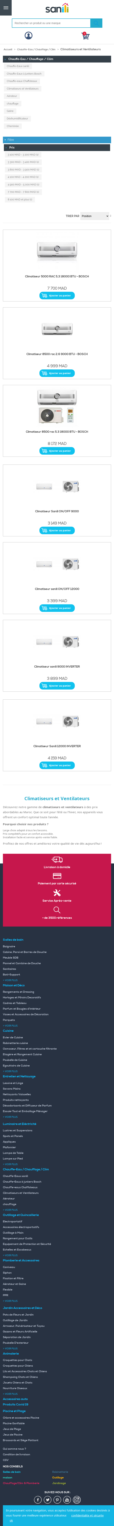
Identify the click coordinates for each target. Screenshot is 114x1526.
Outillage (58, 1477)
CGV (6, 1460)
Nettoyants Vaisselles (17, 1094)
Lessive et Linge (13, 1083)
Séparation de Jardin (17, 1337)
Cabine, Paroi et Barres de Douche (25, 952)
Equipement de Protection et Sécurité (27, 1244)
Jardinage (59, 1483)
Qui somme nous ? (14, 1449)
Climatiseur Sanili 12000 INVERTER (57, 746)
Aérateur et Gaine (14, 1284)
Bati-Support (11, 974)
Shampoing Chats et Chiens (20, 1377)
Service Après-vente (57, 901)
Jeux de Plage (12, 1429)
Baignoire (9, 946)
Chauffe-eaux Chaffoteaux (22, 81)
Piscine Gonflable (14, 1423)
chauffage (12, 103)
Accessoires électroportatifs (21, 1227)
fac (38, 1500)
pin (57, 1500)
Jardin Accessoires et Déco (22, 1308)
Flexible (7, 1289)
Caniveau (9, 1267)
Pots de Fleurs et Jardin (18, 1315)
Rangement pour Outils (17, 1238)
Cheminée (13, 126)
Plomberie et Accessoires (21, 1260)
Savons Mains (12, 1089)
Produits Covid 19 (15, 1404)
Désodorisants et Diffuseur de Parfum (27, 1105)
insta (77, 1500)
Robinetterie (60, 1472)
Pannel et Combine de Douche (22, 963)
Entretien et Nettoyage (19, 1076)
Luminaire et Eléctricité (19, 1124)
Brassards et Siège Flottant (20, 1440)
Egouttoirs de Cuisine (16, 1065)
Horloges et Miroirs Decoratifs (22, 997)
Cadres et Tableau (14, 1003)
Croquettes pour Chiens (18, 1366)
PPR (5, 1295)
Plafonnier (9, 1147)
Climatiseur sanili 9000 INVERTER (57, 667)
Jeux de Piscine (13, 1435)
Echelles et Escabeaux (17, 1250)
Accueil (8, 49)
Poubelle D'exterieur (16, 1343)
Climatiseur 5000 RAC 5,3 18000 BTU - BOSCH (57, 276)
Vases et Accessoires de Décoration (26, 1014)
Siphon (7, 1273)
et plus (20, 199)
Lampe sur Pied (13, 1158)
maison (7, 1477)
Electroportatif (12, 1221)
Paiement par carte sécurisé (57, 883)
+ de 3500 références (57, 918)
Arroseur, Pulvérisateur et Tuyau (23, 1326)
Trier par (72, 216)
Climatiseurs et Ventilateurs (22, 88)
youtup (67, 1500)
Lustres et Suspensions (17, 1130)
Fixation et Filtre (13, 1278)
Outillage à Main (13, 1233)
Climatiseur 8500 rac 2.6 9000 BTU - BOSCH (57, 354)
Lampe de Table (13, 1153)
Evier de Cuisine (13, 1037)
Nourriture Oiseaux (15, 1388)
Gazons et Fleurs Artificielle (20, 1331)
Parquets (9, 1020)
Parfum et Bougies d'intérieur (22, 1009)
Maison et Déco (14, 985)
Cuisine (8, 1031)
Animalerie (11, 1354)
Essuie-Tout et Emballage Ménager (25, 1111)
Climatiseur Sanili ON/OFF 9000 (57, 511)
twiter (48, 1500)
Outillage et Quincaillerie (21, 1215)
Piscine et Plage (14, 1411)
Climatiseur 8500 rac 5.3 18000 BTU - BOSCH (57, 432)
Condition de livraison (16, 1454)
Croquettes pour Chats (17, 1360)
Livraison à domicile (57, 867)
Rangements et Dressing (18, 992)
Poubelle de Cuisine (15, 1060)
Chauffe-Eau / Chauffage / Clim (36, 49)
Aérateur (12, 96)
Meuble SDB (10, 958)
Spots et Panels (13, 1136)
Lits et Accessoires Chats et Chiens (25, 1371)
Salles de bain (13, 940)
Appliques (9, 1142)
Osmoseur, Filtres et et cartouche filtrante (30, 1049)
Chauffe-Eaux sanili (18, 66)
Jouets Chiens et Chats (17, 1382)
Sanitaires (9, 969)
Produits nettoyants (16, 1100)
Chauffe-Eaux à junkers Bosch (24, 73)
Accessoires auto (15, 1399)
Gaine (10, 110)
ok (11, 1520)
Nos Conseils (13, 1466)
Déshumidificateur (17, 118)
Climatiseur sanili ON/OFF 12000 (57, 589)
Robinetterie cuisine (15, 1043)
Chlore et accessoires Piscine (21, 1418)
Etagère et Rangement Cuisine (22, 1054)
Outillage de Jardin (15, 1320)
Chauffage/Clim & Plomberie (21, 1483)
